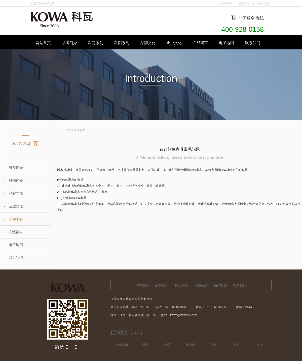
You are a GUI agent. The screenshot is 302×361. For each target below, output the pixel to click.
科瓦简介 (11, 167)
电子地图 (226, 43)
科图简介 (11, 180)
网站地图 (263, 3)
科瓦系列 (95, 43)
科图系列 (121, 43)
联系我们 (252, 43)
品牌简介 (69, 43)
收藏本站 (226, 3)
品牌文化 (148, 43)
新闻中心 (11, 219)
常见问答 (80, 130)
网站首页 (43, 43)
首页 (67, 130)
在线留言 (245, 3)
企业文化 (174, 43)
